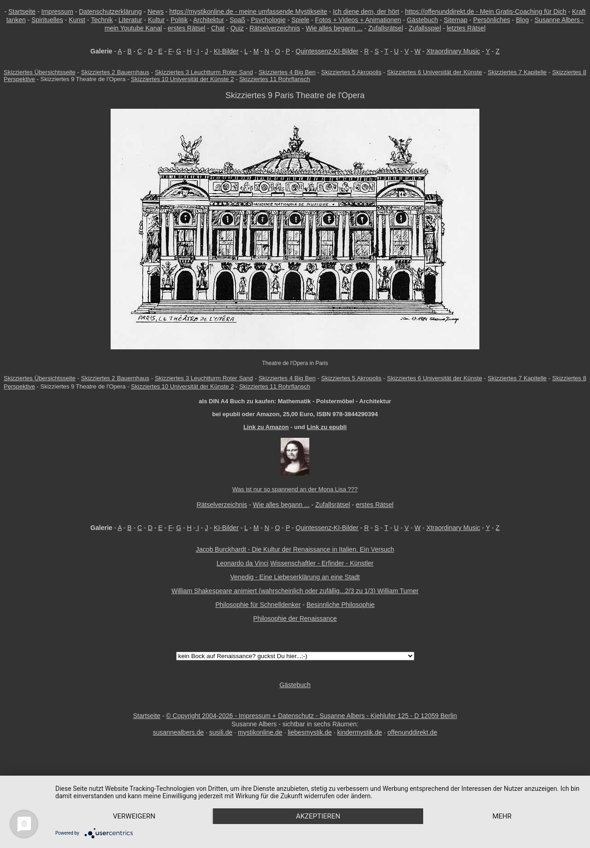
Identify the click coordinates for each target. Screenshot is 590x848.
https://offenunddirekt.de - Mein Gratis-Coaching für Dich (485, 11)
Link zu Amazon (266, 427)
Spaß (237, 20)
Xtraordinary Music (453, 51)
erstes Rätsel (187, 28)
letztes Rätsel (466, 28)
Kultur (156, 20)
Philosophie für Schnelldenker (258, 604)
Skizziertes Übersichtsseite (40, 72)
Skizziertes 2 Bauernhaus (115, 72)
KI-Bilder (226, 51)
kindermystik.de (359, 732)
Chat (218, 28)
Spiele (300, 20)
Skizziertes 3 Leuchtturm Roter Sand (204, 72)
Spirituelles (47, 20)
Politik (179, 20)
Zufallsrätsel (385, 28)
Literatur (130, 20)
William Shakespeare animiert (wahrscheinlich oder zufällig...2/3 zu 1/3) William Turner (295, 591)
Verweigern (134, 816)
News (156, 11)
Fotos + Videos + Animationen (358, 20)
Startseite (21, 11)
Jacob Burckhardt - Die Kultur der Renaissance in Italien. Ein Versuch (295, 549)
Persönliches (491, 20)
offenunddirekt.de (412, 732)
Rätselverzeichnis (274, 28)
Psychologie (268, 20)
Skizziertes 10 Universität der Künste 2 (182, 79)
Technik (101, 20)
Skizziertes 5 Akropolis (351, 72)
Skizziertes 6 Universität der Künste (434, 72)
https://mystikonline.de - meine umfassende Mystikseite (248, 11)
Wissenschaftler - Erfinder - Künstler (321, 563)
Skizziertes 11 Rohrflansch (274, 79)
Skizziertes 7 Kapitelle (517, 72)
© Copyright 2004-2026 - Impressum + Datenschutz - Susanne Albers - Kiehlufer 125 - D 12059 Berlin (311, 715)
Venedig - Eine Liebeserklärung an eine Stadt (295, 577)
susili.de (221, 732)
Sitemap (455, 20)
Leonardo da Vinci (243, 563)
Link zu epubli (327, 427)
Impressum (57, 11)
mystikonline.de (260, 732)
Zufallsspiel (425, 28)
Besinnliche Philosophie (341, 604)
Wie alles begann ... (334, 28)
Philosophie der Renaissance (294, 618)
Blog (522, 20)
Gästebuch (422, 20)
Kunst (77, 20)
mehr (502, 816)
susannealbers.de (178, 732)
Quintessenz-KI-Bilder (326, 51)
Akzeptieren (318, 816)
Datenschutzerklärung (110, 11)
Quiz (237, 28)
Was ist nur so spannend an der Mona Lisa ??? (295, 489)
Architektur (208, 20)
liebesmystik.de (310, 732)
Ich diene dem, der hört (366, 11)
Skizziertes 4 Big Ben (287, 72)
